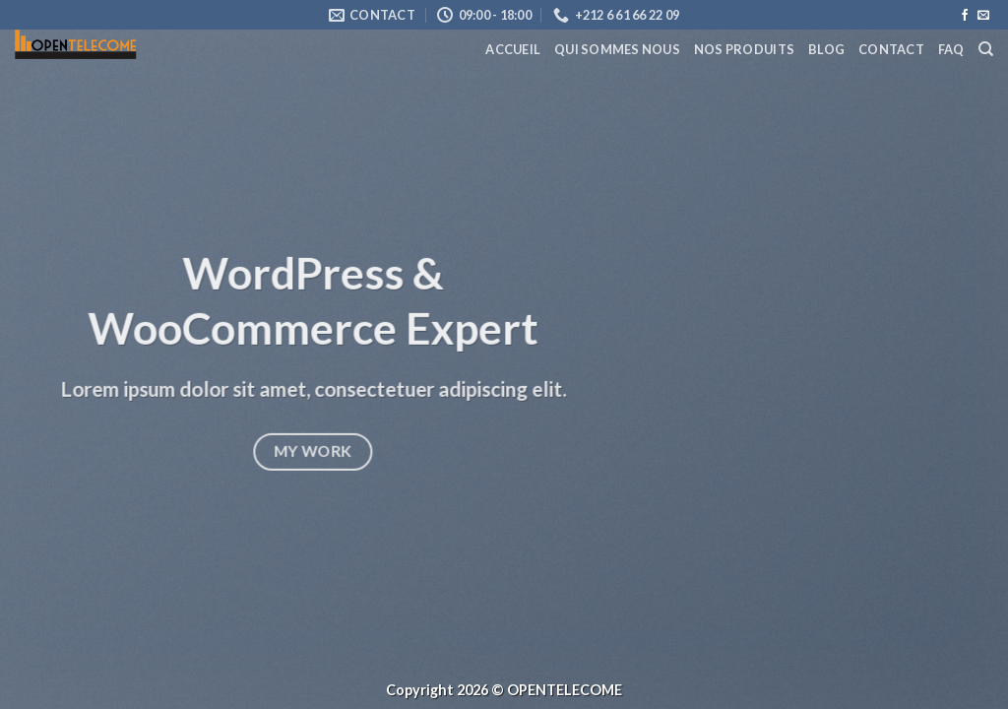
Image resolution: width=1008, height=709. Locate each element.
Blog (826, 49)
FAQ (951, 49)
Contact (891, 49)
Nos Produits (744, 49)
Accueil (512, 49)
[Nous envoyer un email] (983, 16)
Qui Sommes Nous (617, 49)
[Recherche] (985, 49)
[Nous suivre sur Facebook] (965, 16)
